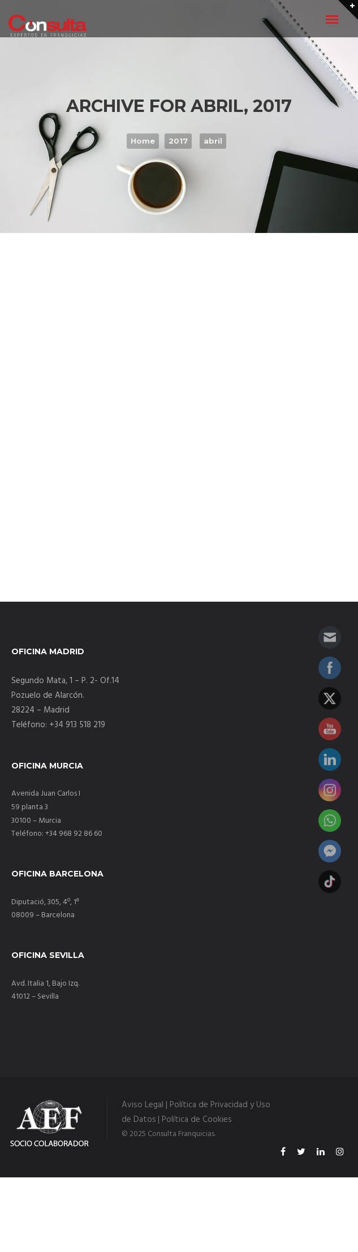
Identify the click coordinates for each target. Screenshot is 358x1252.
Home (143, 140)
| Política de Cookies (195, 1119)
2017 (178, 140)
